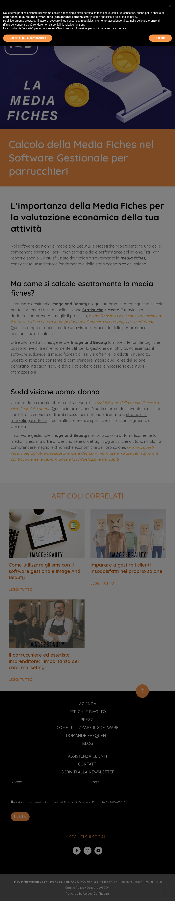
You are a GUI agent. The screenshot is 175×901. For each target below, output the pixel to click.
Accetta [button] (160, 37)
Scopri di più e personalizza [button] (28, 37)
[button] (170, 6)
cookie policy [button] (129, 16)
